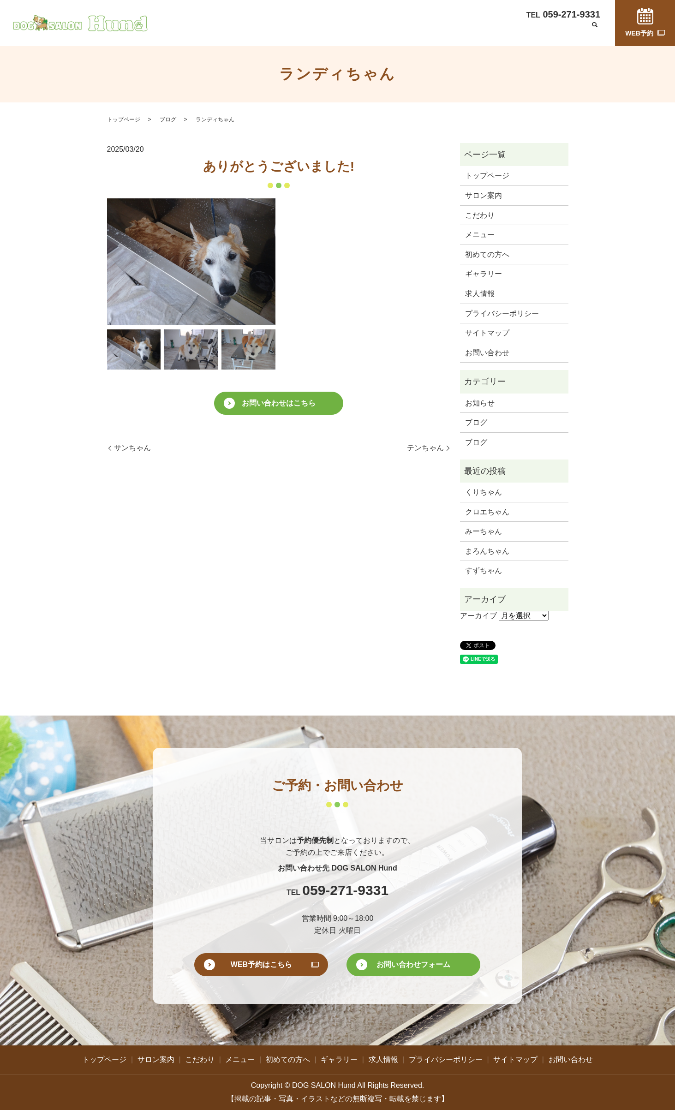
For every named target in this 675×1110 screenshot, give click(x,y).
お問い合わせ (558, 31)
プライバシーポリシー (502, 313)
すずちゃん (483, 570)
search (595, 32)
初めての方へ (397, 31)
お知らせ (480, 403)
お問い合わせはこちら (279, 403)
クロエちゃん (487, 512)
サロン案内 (275, 31)
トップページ (228, 31)
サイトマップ (487, 333)
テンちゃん (425, 448)
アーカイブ (478, 616)
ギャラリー (444, 31)
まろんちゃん (487, 551)
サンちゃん (132, 448)
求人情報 (484, 31)
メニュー (353, 31)
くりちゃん (483, 492)
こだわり (316, 31)
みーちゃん (483, 531)
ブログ (518, 31)
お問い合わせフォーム (413, 964)
